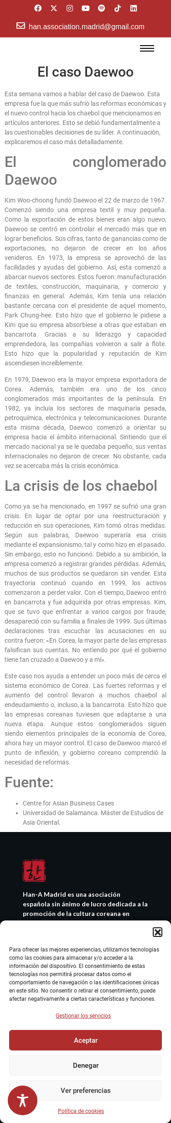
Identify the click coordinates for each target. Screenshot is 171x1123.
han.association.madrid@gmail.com (87, 27)
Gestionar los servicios (83, 1016)
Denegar (85, 1065)
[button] (157, 931)
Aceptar (86, 1040)
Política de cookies (81, 1111)
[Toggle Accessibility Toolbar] (22, 1100)
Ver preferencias (86, 1091)
